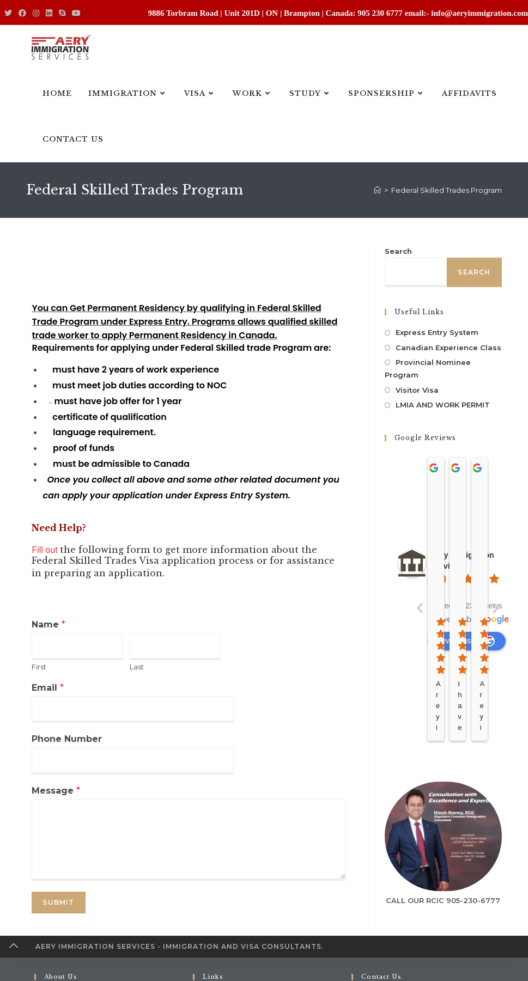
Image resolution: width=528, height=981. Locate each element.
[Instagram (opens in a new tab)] (36, 13)
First (39, 666)
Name (48, 624)
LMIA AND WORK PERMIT (443, 404)
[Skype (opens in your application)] (62, 13)
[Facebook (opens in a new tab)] (22, 13)
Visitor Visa (417, 390)
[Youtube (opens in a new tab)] (76, 13)
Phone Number (67, 739)
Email (48, 688)
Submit (58, 902)
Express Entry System (437, 332)
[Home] (377, 190)
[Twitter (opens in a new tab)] (9, 13)
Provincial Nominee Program (428, 368)
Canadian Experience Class (448, 347)
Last (137, 666)
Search (398, 251)
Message (56, 790)
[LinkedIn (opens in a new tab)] (49, 13)
